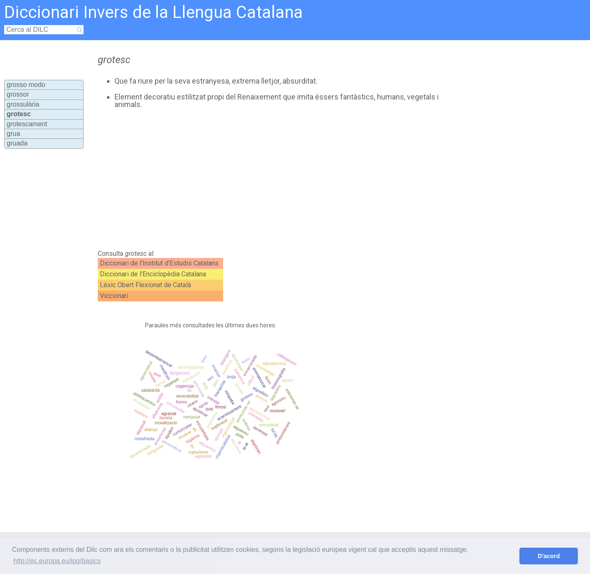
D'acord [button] (549, 556)
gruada (17, 143)
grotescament (27, 124)
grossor (18, 94)
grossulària (23, 104)
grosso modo (26, 84)
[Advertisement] (264, 179)
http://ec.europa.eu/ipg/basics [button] (57, 560)
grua (13, 133)
